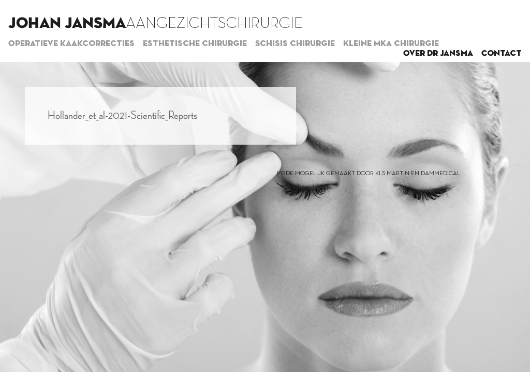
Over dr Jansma (438, 54)
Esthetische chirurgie (195, 44)
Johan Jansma (67, 24)
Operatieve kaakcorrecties (71, 44)
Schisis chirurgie (295, 44)
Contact (501, 54)
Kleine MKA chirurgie (391, 44)
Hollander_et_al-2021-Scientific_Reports (122, 115)
